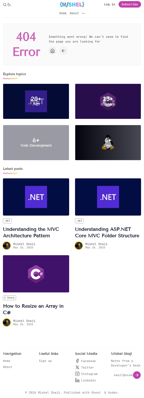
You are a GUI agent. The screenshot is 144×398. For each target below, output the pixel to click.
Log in (109, 4)
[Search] (5, 4)
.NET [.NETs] (7, 220)
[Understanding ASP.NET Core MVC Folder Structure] (108, 197)
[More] (83, 13)
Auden (112, 392)
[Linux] (108, 142)
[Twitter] (86, 367)
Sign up (45, 361)
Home (63, 13)
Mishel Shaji (24, 244)
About (74, 13)
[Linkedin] (86, 380)
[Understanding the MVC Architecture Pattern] (36, 197)
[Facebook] (86, 361)
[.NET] (36, 101)
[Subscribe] (137, 375)
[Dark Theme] (9, 4)
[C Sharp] (108, 101)
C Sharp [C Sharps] (9, 297)
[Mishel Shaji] (6, 245)
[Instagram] (86, 373)
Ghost (96, 392)
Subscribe (130, 4)
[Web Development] (36, 142)
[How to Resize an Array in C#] (36, 273)
